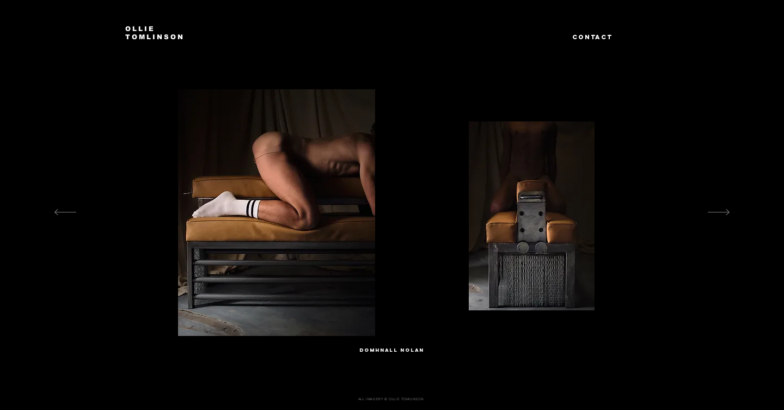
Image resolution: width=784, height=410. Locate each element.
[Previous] (65, 213)
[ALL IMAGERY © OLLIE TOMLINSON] (392, 399)
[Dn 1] (377, 326)
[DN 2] (388, 326)
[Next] (719, 213)
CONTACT (592, 37)
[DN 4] (407, 326)
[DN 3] (398, 326)
